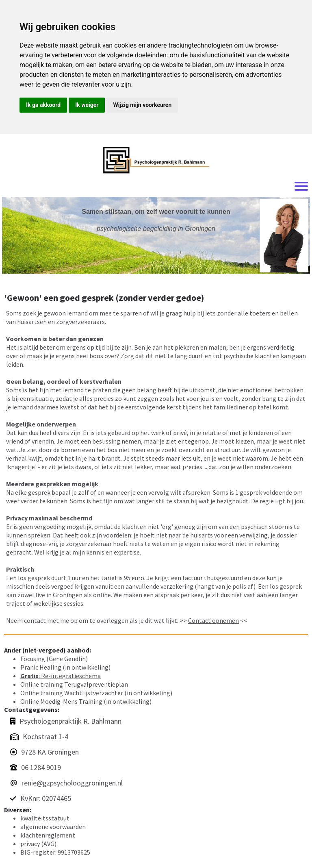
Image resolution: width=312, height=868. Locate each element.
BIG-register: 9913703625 (55, 852)
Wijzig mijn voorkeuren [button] (142, 105)
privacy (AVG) (38, 844)
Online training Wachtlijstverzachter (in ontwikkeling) (96, 693)
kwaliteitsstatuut (44, 818)
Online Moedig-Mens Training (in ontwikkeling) (86, 701)
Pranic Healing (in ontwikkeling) (65, 667)
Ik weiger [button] (86, 105)
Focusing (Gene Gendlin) (54, 659)
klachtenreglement (47, 835)
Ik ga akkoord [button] (43, 105)
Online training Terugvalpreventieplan (74, 684)
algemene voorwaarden (53, 826)
